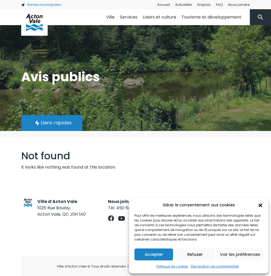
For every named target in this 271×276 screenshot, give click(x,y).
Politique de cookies (172, 266)
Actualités (183, 4)
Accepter (154, 254)
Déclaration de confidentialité (215, 266)
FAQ (219, 4)
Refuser (195, 254)
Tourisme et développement (211, 17)
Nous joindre (239, 4)
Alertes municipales (41, 4)
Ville (110, 17)
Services (128, 17)
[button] (260, 205)
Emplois (204, 4)
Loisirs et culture (159, 17)
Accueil (163, 4)
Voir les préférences (240, 254)
